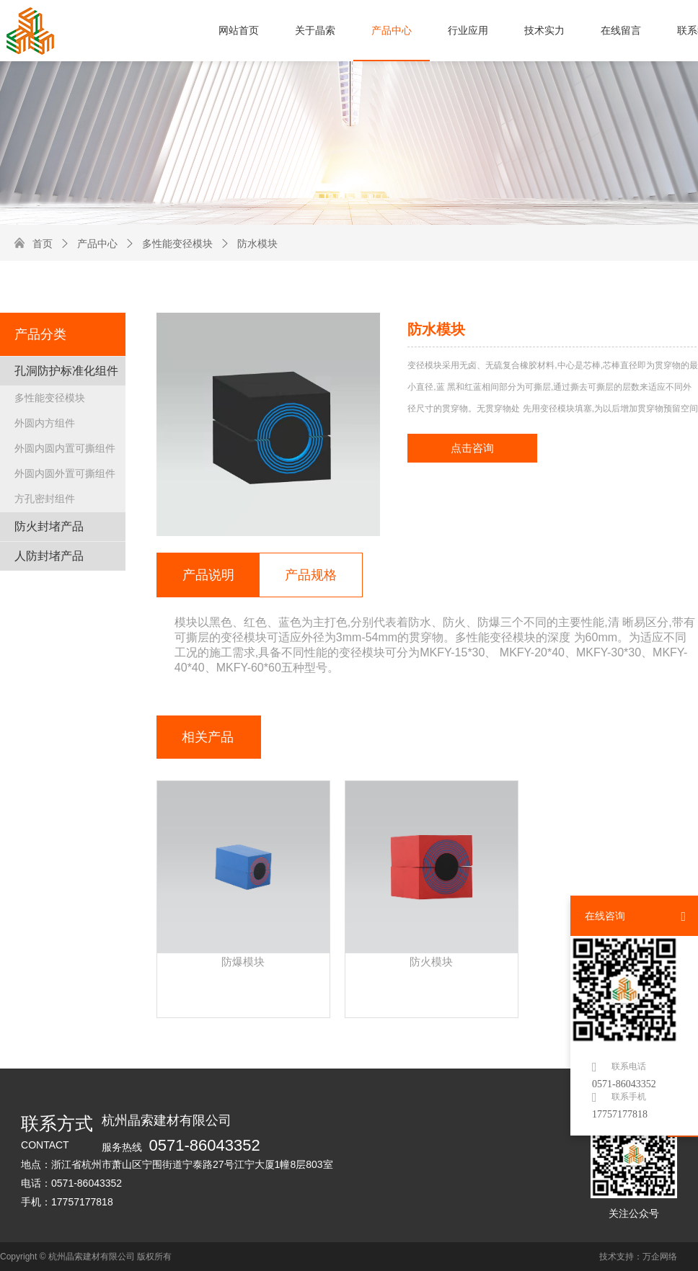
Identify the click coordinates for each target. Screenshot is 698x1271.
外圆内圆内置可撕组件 (64, 448)
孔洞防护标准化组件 (66, 371)
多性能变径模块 (169, 243)
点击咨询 (472, 448)
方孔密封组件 (44, 498)
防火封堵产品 (49, 526)
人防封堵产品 (49, 556)
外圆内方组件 (44, 423)
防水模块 (249, 243)
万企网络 (659, 1257)
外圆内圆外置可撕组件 (64, 473)
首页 (42, 243)
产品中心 (89, 243)
